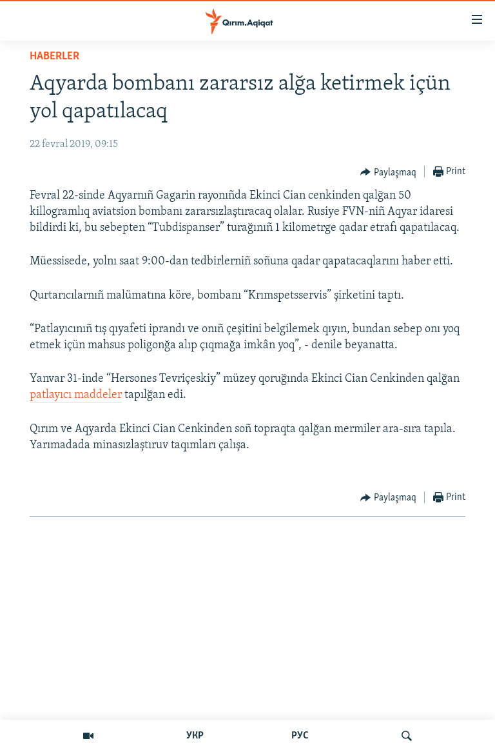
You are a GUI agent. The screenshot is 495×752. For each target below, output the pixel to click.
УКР (195, 736)
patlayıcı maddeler (76, 395)
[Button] (388, 172)
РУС (300, 736)
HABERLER (54, 56)
